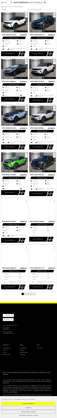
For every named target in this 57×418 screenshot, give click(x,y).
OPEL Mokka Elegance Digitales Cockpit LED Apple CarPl (9, 268)
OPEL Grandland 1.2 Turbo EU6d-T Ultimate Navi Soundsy (37, 268)
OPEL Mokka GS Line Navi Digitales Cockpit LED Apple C (9, 35)
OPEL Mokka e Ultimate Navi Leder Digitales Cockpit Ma (9, 221)
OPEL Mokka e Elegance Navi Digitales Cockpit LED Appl (37, 221)
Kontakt (21, 344)
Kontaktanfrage (23, 348)
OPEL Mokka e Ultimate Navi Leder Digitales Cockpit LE (9, 174)
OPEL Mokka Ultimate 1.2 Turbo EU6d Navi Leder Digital (37, 128)
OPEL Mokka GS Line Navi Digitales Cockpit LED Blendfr (9, 128)
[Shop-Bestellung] (42, 9)
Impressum (27, 372)
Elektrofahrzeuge (6, 354)
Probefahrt (22, 350)
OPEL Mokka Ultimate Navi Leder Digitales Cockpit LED (37, 174)
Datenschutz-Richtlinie (38, 372)
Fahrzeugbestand (6, 348)
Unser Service (39, 348)
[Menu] (3, 2)
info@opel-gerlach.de (9, 333)
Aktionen (5, 350)
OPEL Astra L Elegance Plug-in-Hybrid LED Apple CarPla (9, 81)
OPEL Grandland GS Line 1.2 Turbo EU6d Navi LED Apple (37, 35)
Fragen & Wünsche (24, 352)
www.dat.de (6, 406)
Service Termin (23, 354)
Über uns (5, 352)
